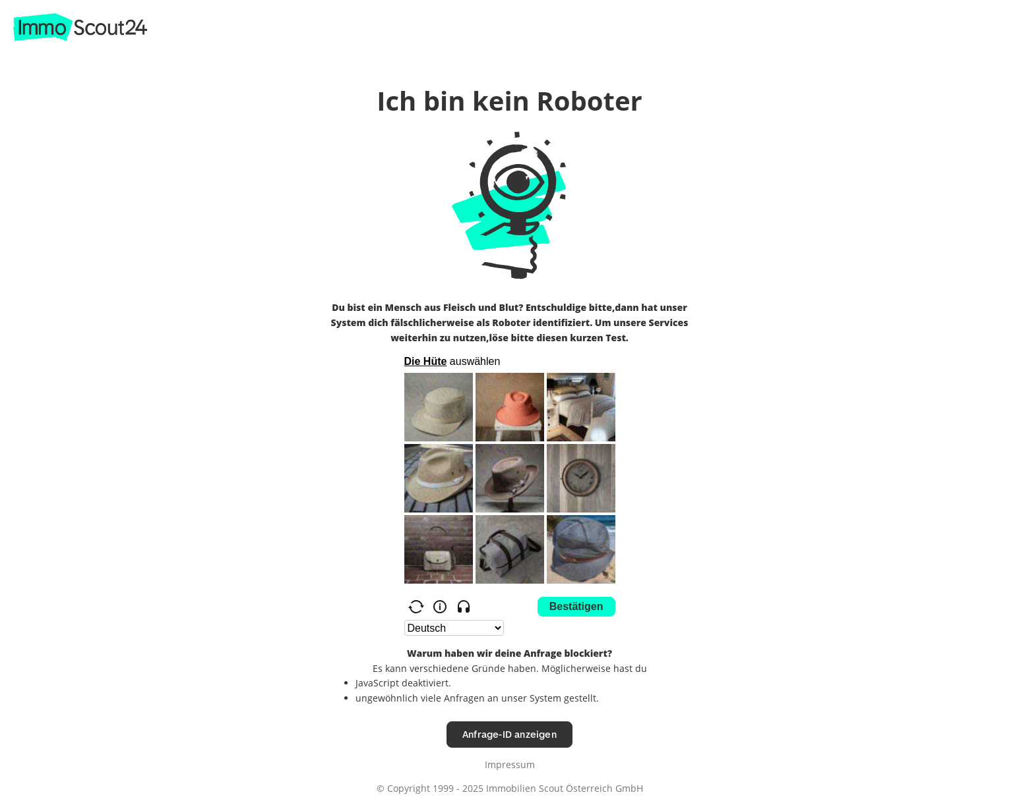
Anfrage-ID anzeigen (509, 734)
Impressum (510, 764)
